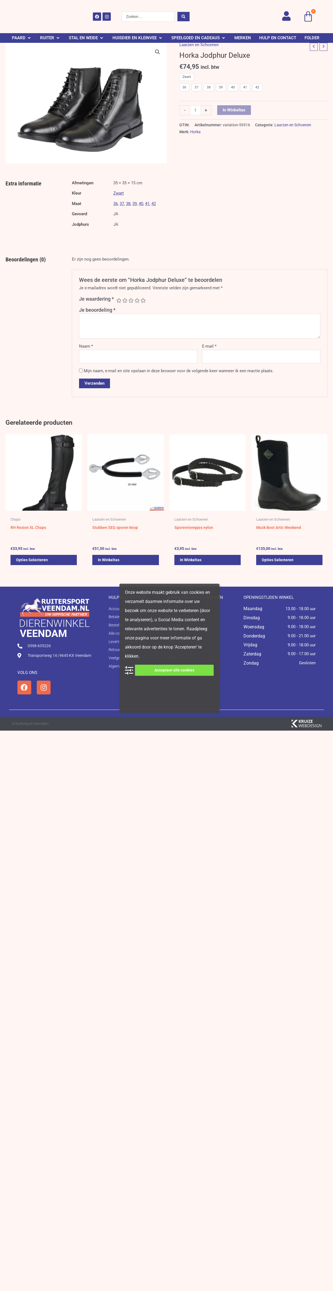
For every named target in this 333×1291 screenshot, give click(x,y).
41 (147, 203)
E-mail (209, 346)
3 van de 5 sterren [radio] (131, 300)
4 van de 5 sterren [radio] (137, 300)
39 (134, 203)
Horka (195, 132)
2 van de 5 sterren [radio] (124, 300)
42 (153, 203)
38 (128, 203)
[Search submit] (183, 16)
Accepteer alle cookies (174, 670)
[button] (22, 38)
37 (122, 203)
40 (141, 203)
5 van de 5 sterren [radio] (143, 300)
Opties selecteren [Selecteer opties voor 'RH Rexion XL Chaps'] (32, 562)
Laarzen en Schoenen (199, 44)
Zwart (118, 193)
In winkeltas (234, 109)
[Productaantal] (195, 110)
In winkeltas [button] (109, 562)
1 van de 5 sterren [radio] (118, 300)
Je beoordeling (97, 310)
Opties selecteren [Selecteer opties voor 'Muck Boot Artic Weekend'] (278, 562)
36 (115, 203)
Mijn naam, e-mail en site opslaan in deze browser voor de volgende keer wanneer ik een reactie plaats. (179, 370)
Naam (86, 346)
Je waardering (96, 299)
